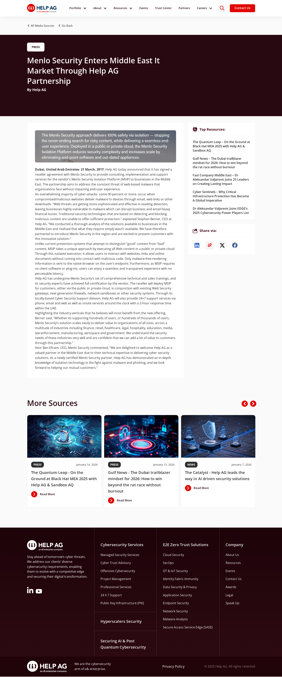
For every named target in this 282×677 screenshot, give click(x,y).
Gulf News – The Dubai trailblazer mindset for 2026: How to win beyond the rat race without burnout (220, 163)
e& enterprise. (95, 669)
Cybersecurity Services (122, 545)
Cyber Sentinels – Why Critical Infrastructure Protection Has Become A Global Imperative (221, 196)
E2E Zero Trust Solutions (185, 545)
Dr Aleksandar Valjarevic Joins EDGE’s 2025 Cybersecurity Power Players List (221, 211)
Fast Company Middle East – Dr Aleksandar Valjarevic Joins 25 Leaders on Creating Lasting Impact (221, 180)
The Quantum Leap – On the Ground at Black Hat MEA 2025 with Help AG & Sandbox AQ (221, 146)
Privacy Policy (173, 667)
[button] (69, 26)
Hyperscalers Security (121, 621)
